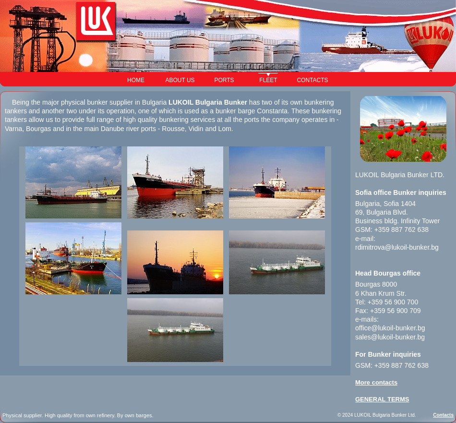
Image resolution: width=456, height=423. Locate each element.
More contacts (376, 382)
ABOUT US (179, 80)
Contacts (443, 415)
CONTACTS (312, 80)
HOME (135, 80)
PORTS (224, 80)
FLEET (268, 80)
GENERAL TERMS (382, 399)
